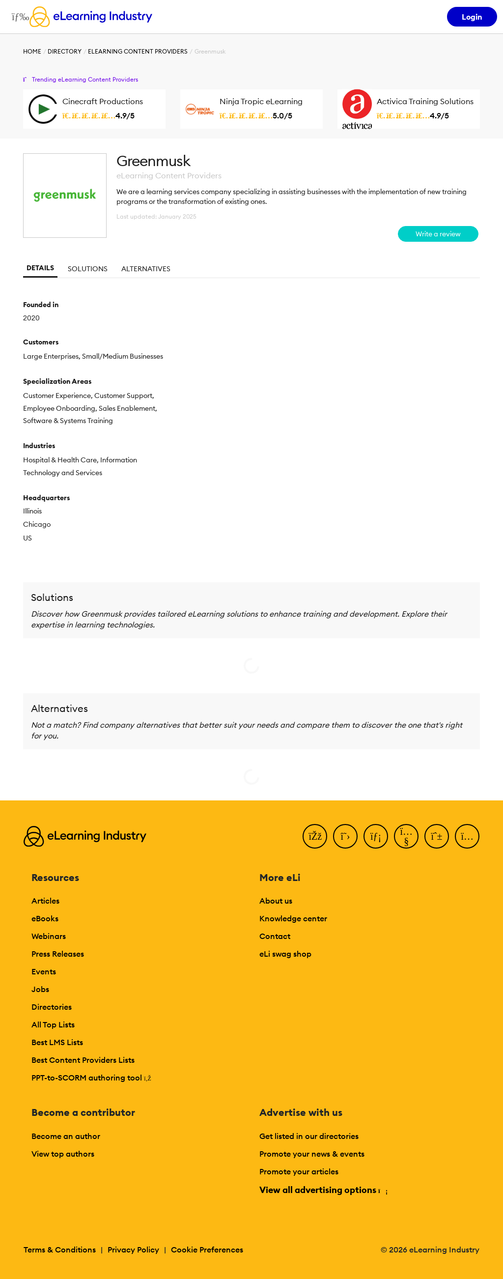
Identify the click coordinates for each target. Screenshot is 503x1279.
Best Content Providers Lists (83, 1060)
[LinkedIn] (375, 836)
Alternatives (145, 268)
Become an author (65, 1136)
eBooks (44, 918)
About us (275, 901)
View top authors (62, 1154)
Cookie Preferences (207, 1249)
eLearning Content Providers (138, 51)
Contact (274, 936)
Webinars (48, 936)
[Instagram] (467, 836)
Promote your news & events (311, 1154)
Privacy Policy (133, 1249)
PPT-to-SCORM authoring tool (91, 1077)
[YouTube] (406, 836)
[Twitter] (345, 836)
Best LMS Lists (57, 1042)
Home (32, 51)
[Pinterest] (436, 836)
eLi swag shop (285, 954)
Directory (65, 51)
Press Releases (57, 954)
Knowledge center (293, 918)
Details (40, 267)
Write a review (438, 233)
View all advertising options (323, 1189)
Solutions (88, 268)
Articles (45, 901)
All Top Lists (53, 1024)
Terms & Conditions (60, 1249)
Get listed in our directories (309, 1136)
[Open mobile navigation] (18, 17)
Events (43, 971)
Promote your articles (298, 1171)
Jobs (40, 989)
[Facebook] (315, 836)
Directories (51, 1007)
